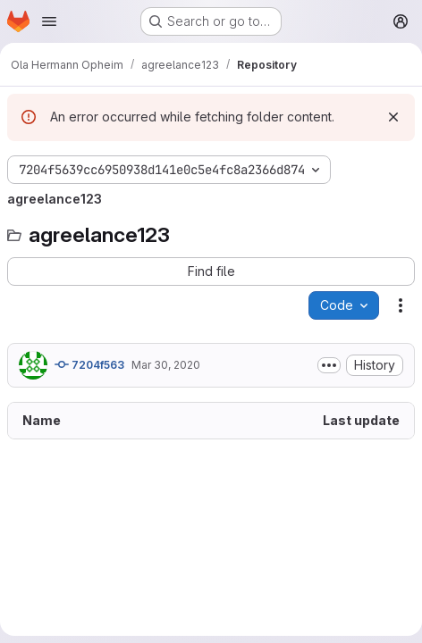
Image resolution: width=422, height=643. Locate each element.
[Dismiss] (393, 117)
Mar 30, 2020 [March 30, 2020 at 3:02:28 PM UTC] (165, 365)
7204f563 (89, 364)
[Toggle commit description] (329, 365)
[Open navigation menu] (49, 21)
